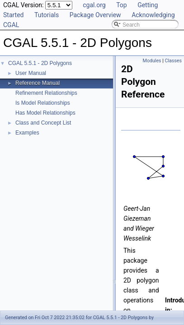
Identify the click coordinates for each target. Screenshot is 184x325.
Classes (173, 61)
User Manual (30, 73)
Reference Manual (37, 83)
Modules (152, 61)
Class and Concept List (43, 123)
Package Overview (95, 15)
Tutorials (46, 15)
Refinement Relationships (46, 93)
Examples (27, 133)
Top (121, 5)
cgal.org (94, 5)
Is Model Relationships (42, 103)
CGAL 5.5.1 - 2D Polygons (40, 63)
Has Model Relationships (45, 113)
